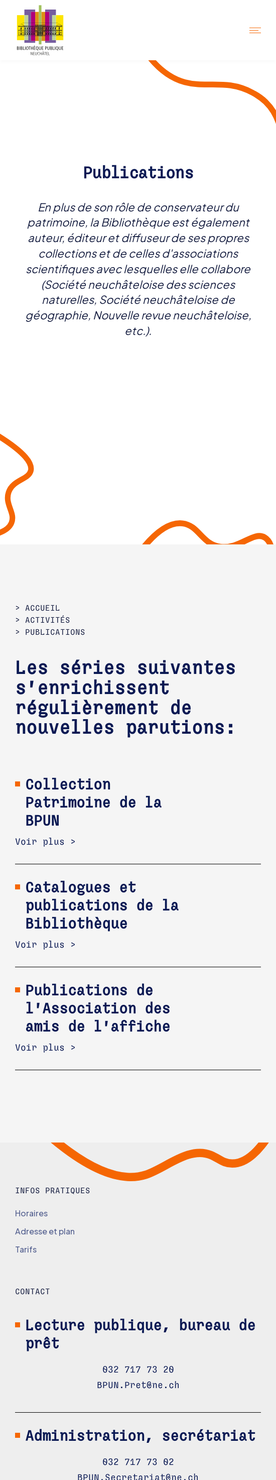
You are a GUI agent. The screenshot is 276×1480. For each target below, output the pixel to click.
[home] (49, 30)
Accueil (42, 608)
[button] (255, 30)
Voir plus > (45, 842)
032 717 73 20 (138, 1370)
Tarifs (26, 1249)
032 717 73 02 (138, 1462)
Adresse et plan (45, 1231)
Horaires (31, 1213)
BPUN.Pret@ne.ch (138, 1385)
